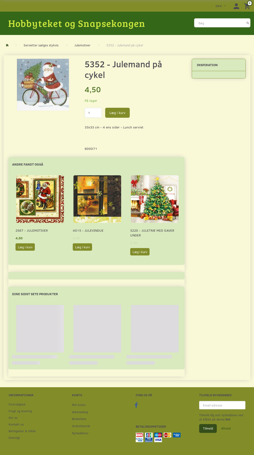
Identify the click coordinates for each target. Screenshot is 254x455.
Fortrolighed (17, 404)
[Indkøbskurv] (248, 6)
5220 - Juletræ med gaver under (152, 232)
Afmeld (226, 428)
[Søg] (248, 22)
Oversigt (14, 437)
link (227, 419)
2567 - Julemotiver (32, 230)
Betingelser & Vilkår (22, 431)
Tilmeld (208, 428)
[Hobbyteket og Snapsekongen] (76, 23)
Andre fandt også (27, 164)
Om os (13, 418)
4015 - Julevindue (88, 230)
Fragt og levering (20, 411)
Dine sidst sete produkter (35, 294)
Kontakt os (16, 424)
